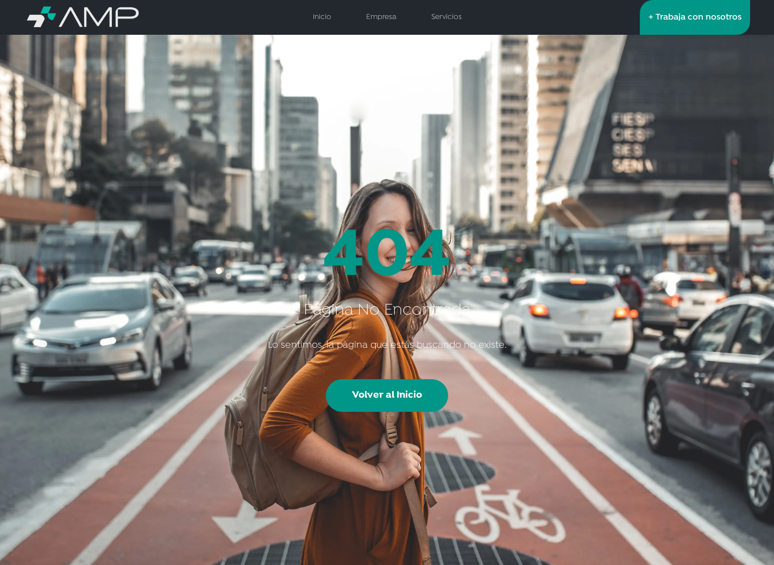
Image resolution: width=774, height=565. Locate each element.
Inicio (322, 17)
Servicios (446, 17)
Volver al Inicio (387, 395)
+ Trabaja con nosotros (695, 17)
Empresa (381, 17)
